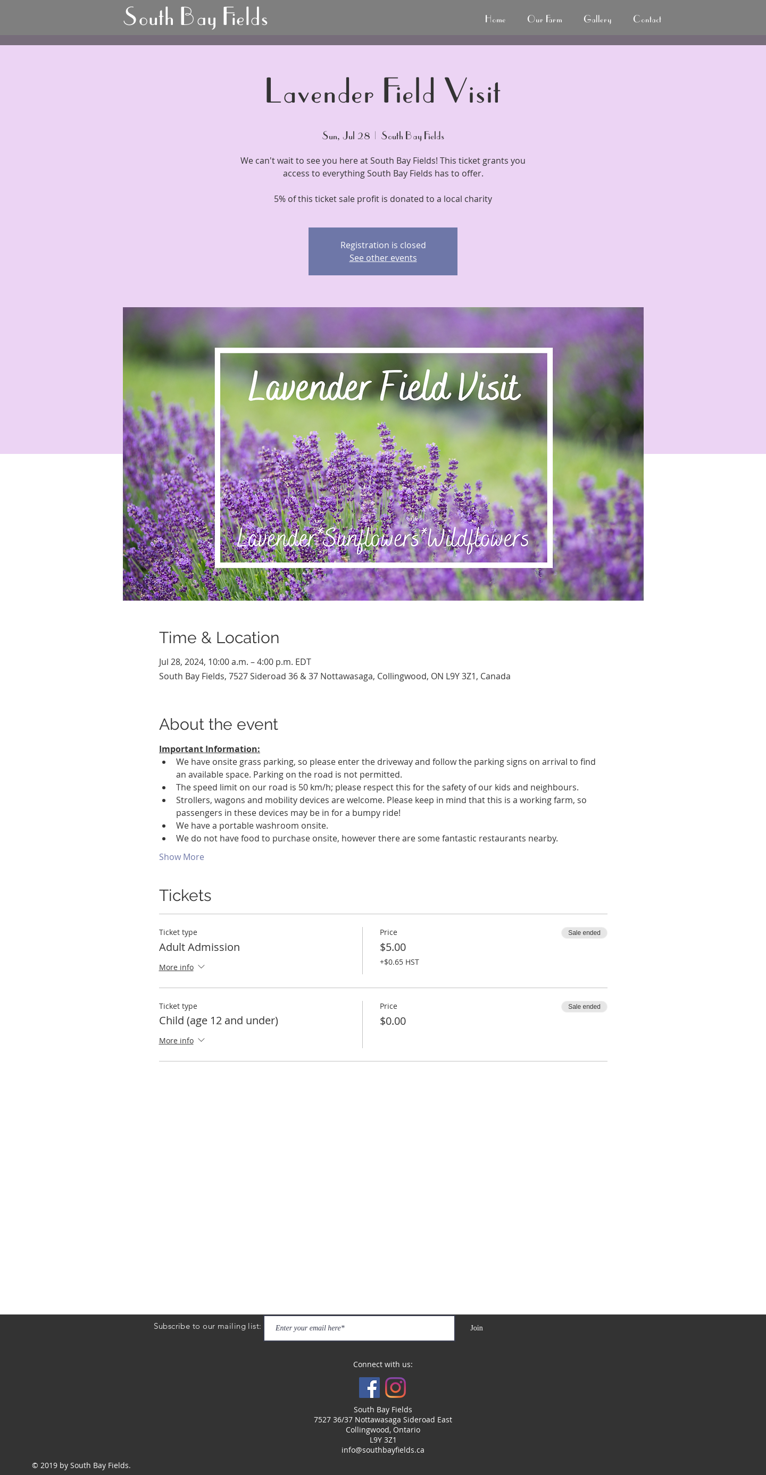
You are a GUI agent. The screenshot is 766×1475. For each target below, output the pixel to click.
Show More (181, 857)
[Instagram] (395, 1387)
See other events (383, 258)
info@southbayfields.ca (383, 1450)
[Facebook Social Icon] (369, 1387)
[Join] (476, 1328)
